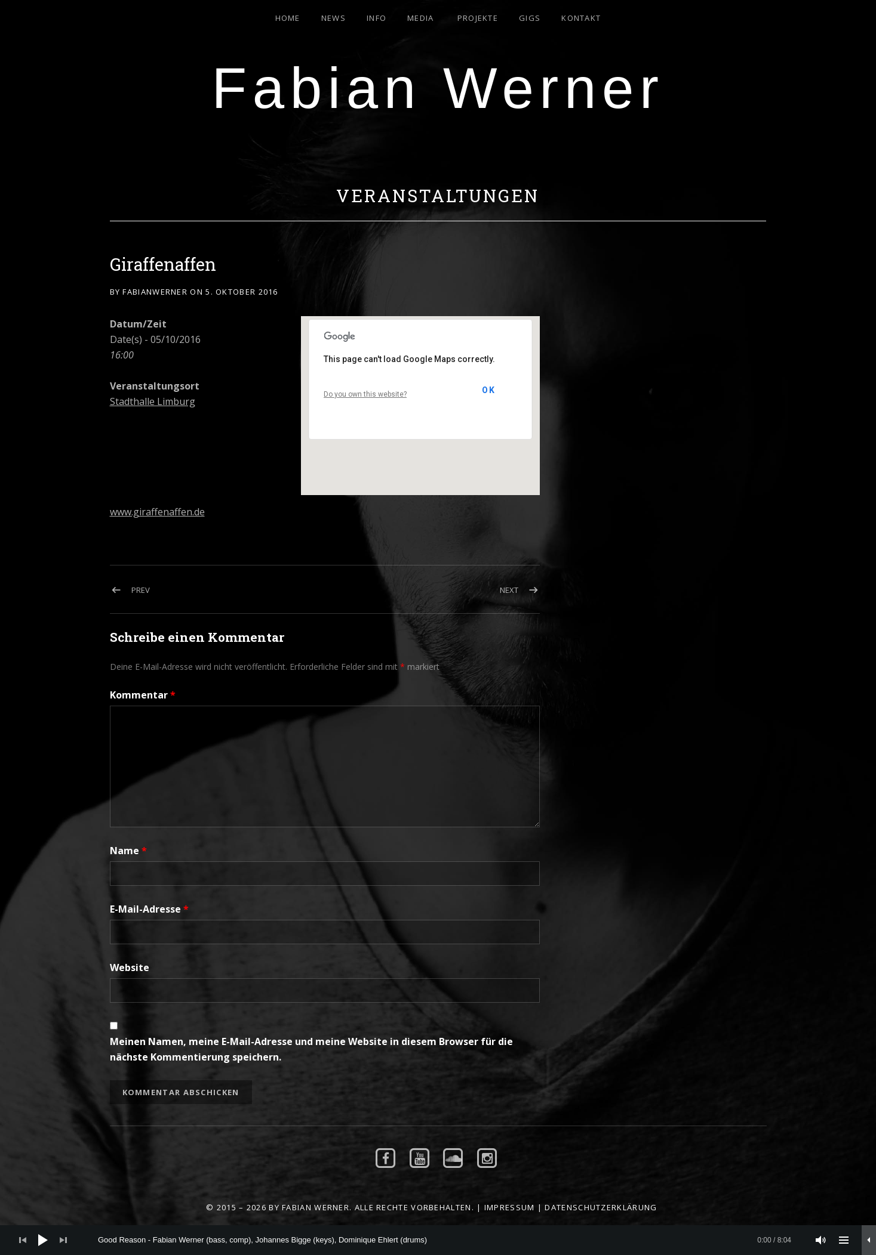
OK (488, 390)
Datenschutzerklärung (601, 1207)
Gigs (529, 18)
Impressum (509, 1207)
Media (420, 18)
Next (509, 590)
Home (287, 18)
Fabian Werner (438, 88)
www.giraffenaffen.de (157, 511)
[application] (438, 1240)
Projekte (477, 18)
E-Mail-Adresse (149, 909)
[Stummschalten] (821, 1240)
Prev (140, 590)
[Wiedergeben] (43, 1240)
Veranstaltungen (437, 195)
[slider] (444, 1240)
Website (129, 967)
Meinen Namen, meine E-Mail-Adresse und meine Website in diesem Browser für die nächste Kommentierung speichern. (311, 1049)
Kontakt (581, 18)
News (333, 18)
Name (128, 850)
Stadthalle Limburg (152, 401)
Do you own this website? (365, 394)
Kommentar (143, 694)
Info (376, 18)
